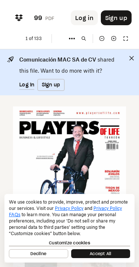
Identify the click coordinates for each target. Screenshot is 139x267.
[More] (72, 38)
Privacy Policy (69, 208)
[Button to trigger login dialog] (84, 17)
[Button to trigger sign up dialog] (116, 17)
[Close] (132, 58)
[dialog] (69, 228)
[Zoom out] (102, 38)
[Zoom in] (114, 38)
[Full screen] (126, 38)
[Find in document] (84, 38)
